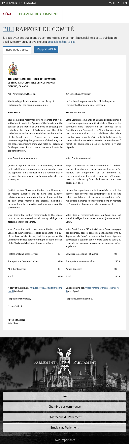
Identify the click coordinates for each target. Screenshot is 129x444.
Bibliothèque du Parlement (65, 417)
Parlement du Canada (19, 2)
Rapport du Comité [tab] (17, 49)
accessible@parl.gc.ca (61, 41)
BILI (8, 29)
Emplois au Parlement (64, 427)
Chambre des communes (39, 14)
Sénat (8, 14)
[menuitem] (114, 3)
